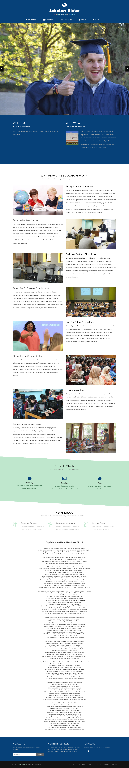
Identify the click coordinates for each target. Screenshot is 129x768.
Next (127, 67)
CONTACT (107, 764)
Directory (48, 20)
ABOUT (74, 764)
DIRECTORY (81, 764)
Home (69, 764)
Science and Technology (29, 523)
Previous (2, 67)
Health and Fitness (98, 523)
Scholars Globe (22, 765)
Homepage (31, 20)
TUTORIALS (89, 764)
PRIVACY (114, 764)
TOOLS (96, 764)
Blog (96, 20)
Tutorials (66, 20)
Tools (82, 20)
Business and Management (65, 523)
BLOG (101, 764)
